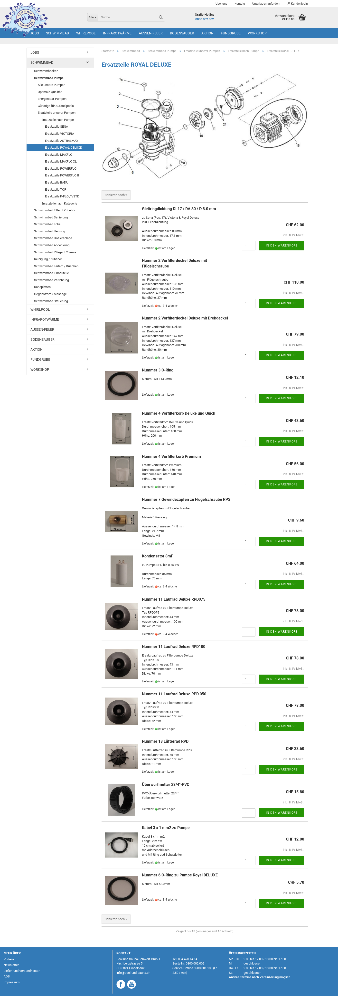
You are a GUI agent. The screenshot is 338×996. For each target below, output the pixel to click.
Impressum (11, 982)
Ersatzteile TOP (55, 189)
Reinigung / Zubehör (48, 259)
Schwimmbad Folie (47, 224)
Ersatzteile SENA (56, 126)
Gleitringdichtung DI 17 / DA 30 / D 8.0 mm (179, 208)
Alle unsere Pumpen (51, 85)
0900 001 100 (203, 968)
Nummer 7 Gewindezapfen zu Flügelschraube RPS (186, 499)
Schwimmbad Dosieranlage (53, 238)
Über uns (221, 3)
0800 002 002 (204, 19)
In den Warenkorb (282, 245)
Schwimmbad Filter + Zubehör (54, 210)
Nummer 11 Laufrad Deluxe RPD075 (173, 599)
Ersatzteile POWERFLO (60, 168)
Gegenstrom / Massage (50, 294)
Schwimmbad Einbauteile (51, 273)
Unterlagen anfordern (266, 3)
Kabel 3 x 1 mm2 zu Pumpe (166, 827)
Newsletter (11, 965)
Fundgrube (231, 33)
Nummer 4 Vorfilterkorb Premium (171, 456)
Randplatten (42, 287)
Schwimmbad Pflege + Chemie (55, 252)
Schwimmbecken (46, 71)
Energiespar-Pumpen (52, 99)
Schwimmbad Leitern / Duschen (56, 266)
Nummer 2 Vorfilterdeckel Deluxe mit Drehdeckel (185, 318)
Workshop (257, 33)
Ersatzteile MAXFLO (58, 154)
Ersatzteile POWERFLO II (62, 175)
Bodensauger (182, 33)
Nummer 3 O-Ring (157, 370)
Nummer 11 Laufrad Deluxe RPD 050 (174, 694)
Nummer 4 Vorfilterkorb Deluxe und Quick (178, 413)
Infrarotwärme (117, 33)
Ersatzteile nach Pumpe (57, 120)
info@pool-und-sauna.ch (133, 973)
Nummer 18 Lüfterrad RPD (165, 741)
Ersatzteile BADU (56, 182)
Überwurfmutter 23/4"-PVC (165, 784)
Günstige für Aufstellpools (56, 106)
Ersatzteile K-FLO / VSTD (62, 196)
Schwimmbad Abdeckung (51, 245)
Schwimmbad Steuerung (51, 301)
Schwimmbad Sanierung (51, 217)
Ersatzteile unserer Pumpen (56, 112)
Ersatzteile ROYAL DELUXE (63, 147)
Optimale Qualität (50, 92)
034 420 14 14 (187, 959)
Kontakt (240, 3)
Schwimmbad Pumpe (49, 78)
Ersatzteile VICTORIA (59, 133)
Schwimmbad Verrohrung (51, 280)
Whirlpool (86, 33)
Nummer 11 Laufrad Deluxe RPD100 (173, 646)
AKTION (207, 33)
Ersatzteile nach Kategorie (59, 203)
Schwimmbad (57, 33)
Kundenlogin (298, 3)
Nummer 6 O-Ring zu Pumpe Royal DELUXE (180, 875)
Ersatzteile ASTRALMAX (61, 141)
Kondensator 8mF (157, 556)
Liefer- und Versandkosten (22, 971)
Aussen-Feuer (151, 33)
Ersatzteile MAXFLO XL (61, 161)
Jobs (34, 33)
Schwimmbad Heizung (49, 231)
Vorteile (9, 959)
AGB (7, 976)
